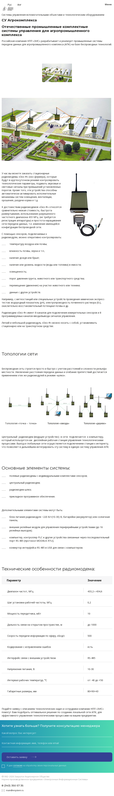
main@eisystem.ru (15, 790)
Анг (19, 4)
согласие (17, 765)
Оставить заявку (21, 757)
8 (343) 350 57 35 (12, 785)
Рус (10, 4)
